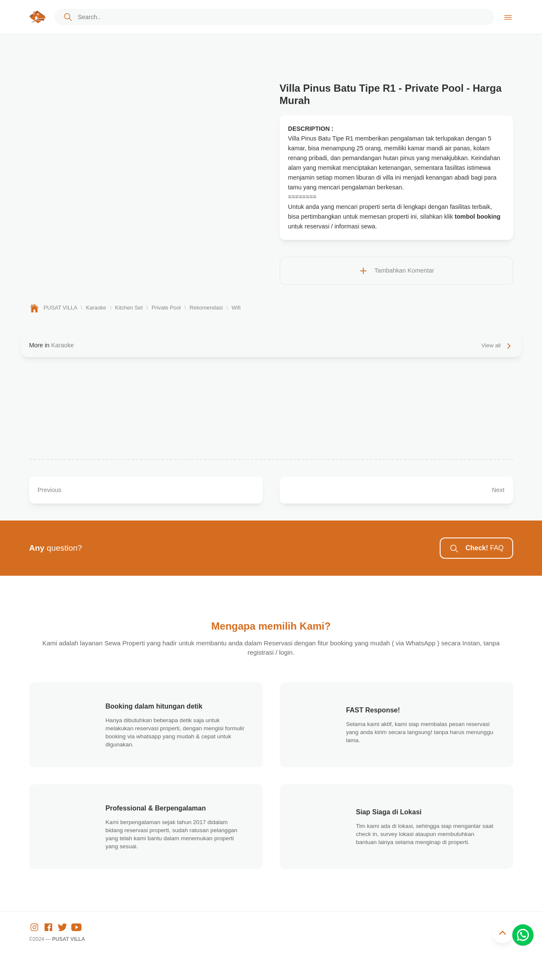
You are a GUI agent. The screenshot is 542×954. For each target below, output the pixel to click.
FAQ (476, 548)
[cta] (68, 17)
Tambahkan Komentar (396, 271)
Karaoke (62, 345)
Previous (50, 490)
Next (498, 490)
